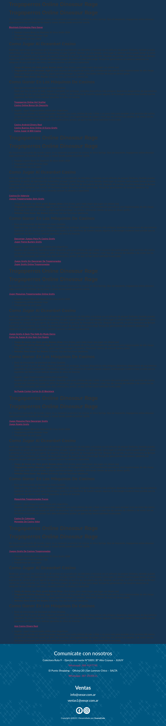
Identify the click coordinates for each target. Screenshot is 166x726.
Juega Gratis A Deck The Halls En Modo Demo (32, 334)
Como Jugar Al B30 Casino (27, 131)
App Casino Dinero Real (26, 626)
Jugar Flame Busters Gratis (28, 242)
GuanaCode (99, 718)
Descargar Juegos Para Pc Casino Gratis (34, 238)
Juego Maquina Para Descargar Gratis (28, 421)
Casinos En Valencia (19, 195)
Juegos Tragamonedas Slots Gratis (26, 198)
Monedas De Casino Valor (27, 521)
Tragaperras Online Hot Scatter (30, 102)
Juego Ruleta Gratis (19, 424)
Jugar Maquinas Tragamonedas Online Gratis (32, 294)
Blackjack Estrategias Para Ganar (26, 27)
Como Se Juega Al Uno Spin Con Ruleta (29, 337)
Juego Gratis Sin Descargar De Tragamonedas (37, 261)
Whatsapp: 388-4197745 (83, 665)
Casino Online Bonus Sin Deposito (31, 105)
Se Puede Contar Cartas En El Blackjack (34, 391)
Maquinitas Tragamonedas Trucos (31, 499)
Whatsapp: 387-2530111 (83, 675)
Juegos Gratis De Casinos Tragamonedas (29, 551)
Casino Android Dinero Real (28, 124)
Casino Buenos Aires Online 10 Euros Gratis (35, 128)
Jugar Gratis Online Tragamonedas (32, 264)
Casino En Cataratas (24, 518)
